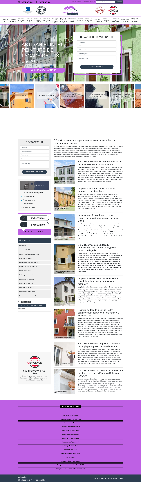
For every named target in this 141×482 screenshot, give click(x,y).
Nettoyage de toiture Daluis (71, 446)
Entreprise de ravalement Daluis (70, 426)
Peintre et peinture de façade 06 (55, 20)
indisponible (25, 2)
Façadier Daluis (70, 457)
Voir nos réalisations (43, 70)
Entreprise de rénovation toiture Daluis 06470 (70, 465)
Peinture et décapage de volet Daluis (70, 419)
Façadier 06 (5, 20)
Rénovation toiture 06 (12, 20)
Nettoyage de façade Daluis (70, 438)
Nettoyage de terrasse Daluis (70, 434)
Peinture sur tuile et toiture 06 (63, 20)
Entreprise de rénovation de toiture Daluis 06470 (70, 469)
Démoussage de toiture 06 (125, 20)
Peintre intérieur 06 (80, 20)
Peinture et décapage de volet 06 (37, 20)
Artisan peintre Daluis (70, 423)
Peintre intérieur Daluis (70, 449)
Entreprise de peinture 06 (46, 20)
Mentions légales (118, 478)
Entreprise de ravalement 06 (135, 20)
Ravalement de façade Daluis (70, 442)
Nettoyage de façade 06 (106, 20)
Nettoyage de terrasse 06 (115, 20)
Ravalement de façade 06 (98, 20)
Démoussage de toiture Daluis (70, 430)
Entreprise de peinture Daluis (70, 415)
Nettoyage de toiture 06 (88, 20)
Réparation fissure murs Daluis (70, 461)
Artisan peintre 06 (29, 20)
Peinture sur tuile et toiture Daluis (70, 453)
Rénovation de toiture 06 (21, 20)
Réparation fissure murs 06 (72, 20)
